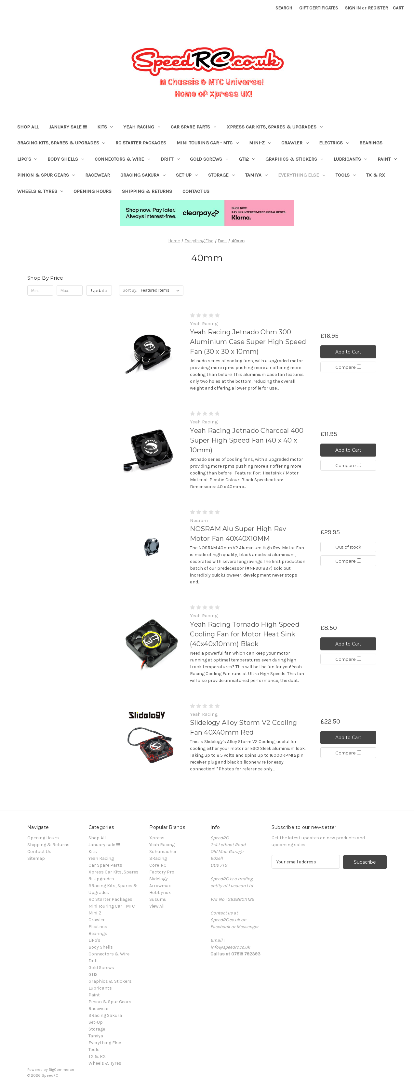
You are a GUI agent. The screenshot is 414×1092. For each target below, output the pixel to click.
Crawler (295, 143)
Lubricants (350, 159)
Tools (346, 175)
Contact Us (195, 191)
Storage (221, 175)
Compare (348, 367)
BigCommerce (61, 1069)
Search (283, 8)
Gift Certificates (318, 8)
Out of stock (348, 547)
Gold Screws (209, 159)
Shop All (28, 127)
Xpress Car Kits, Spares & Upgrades (275, 127)
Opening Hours (92, 191)
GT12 (247, 159)
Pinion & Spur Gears (46, 175)
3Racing (158, 858)
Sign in (353, 8)
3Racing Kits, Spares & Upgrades (61, 143)
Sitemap (36, 858)
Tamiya (256, 175)
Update (99, 290)
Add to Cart (348, 351)
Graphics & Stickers (294, 159)
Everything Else (301, 175)
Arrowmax (160, 885)
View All (157, 906)
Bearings (370, 143)
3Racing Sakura (143, 175)
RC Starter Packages (140, 143)
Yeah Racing (141, 127)
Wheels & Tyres (40, 191)
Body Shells (65, 159)
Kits (105, 127)
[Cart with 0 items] (398, 8)
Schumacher (163, 851)
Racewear (97, 175)
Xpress (157, 838)
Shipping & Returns (147, 191)
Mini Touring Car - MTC (208, 143)
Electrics (334, 143)
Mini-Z (260, 143)
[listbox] (161, 290)
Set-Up (187, 175)
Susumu (158, 899)
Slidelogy (158, 879)
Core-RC (158, 865)
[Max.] (70, 290)
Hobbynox (160, 892)
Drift (170, 159)
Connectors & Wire (122, 159)
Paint (387, 159)
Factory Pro (161, 872)
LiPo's (27, 159)
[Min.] (40, 290)
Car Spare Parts (193, 127)
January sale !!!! (68, 127)
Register (378, 8)
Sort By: (130, 290)
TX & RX (375, 175)
